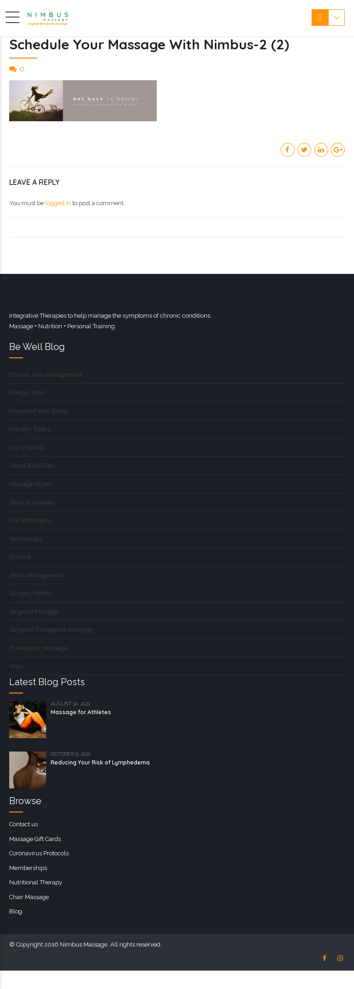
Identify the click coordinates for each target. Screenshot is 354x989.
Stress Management (36, 575)
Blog (15, 911)
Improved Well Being (38, 411)
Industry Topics (29, 429)
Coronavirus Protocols (39, 853)
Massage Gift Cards (35, 838)
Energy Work (27, 392)
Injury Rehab (26, 447)
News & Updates (32, 502)
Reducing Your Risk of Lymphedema (100, 762)
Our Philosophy (30, 520)
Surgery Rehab (30, 593)
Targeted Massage (34, 611)
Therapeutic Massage (38, 648)
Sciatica (19, 556)
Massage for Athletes (81, 712)
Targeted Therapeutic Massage (51, 629)
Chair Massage (29, 897)
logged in (58, 203)
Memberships (28, 868)
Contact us (23, 824)
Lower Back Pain (32, 465)
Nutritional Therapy (35, 882)
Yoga (16, 666)
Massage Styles (30, 483)
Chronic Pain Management (45, 374)
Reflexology (25, 538)
